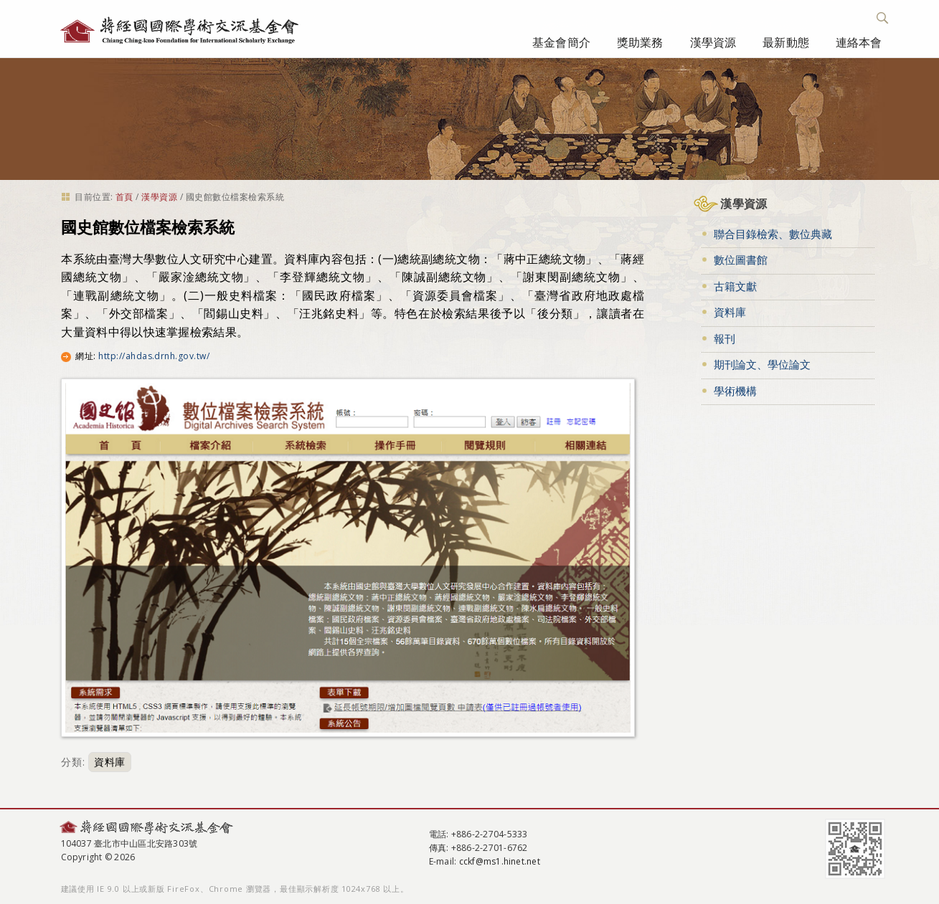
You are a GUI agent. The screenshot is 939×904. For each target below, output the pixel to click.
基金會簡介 (561, 42)
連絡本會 (859, 42)
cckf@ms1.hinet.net (499, 861)
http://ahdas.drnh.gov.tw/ (153, 356)
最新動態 (786, 42)
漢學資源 (713, 42)
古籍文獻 (735, 286)
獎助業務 (640, 42)
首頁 (124, 197)
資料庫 (110, 762)
